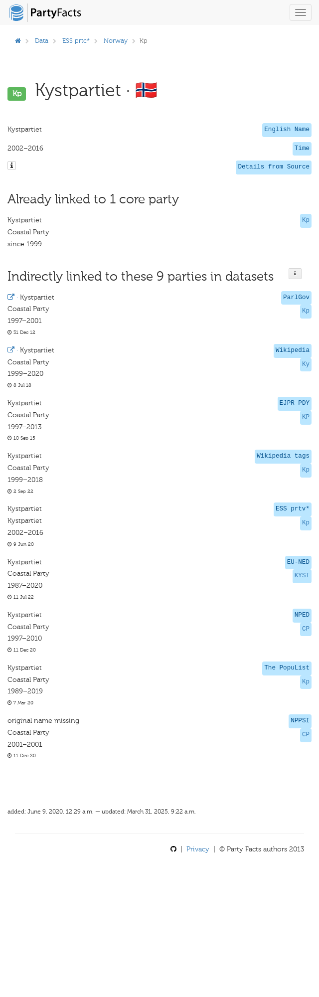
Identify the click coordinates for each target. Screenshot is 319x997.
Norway (116, 40)
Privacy (197, 849)
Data (41, 40)
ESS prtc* (76, 40)
